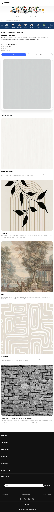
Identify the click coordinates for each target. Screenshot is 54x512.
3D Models (18, 16)
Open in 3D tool (40, 54)
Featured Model (34, 16)
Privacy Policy (5, 494)
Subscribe (46, 485)
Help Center (5, 476)
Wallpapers (9, 32)
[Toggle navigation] (51, 2)
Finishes (26, 16)
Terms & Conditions (47, 494)
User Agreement (26, 494)
